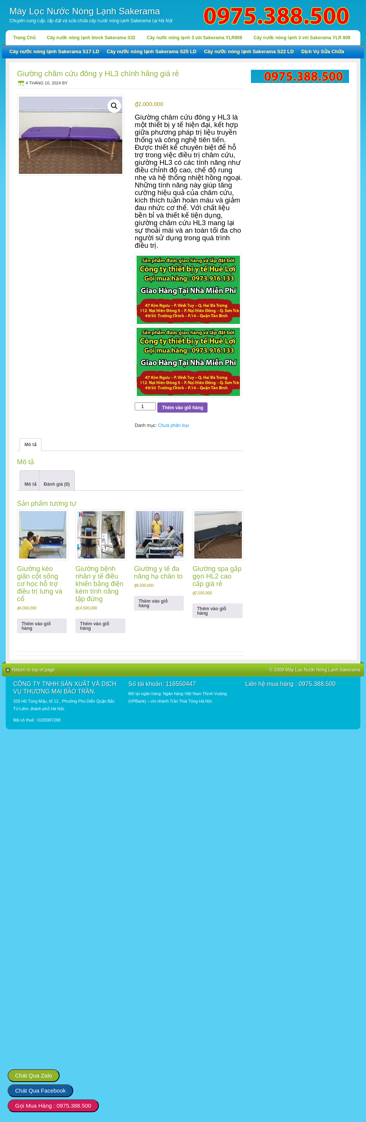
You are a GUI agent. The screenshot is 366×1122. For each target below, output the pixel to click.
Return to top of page (33, 669)
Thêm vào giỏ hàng (182, 407)
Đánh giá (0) (57, 484)
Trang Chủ (24, 37)
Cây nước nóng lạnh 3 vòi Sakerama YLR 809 (302, 37)
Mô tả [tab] (31, 444)
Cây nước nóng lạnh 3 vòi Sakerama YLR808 (194, 37)
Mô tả (31, 484)
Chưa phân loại (173, 425)
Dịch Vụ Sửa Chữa (322, 51)
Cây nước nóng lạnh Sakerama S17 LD (54, 51)
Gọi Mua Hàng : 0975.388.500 (53, 1105)
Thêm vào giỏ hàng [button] (36, 626)
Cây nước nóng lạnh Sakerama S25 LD (152, 51)
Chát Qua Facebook (40, 1090)
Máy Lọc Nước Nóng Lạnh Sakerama (84, 11)
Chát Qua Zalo (33, 1075)
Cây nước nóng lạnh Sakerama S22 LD (249, 51)
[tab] (31, 480)
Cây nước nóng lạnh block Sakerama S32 (91, 37)
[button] (114, 106)
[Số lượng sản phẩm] (145, 406)
